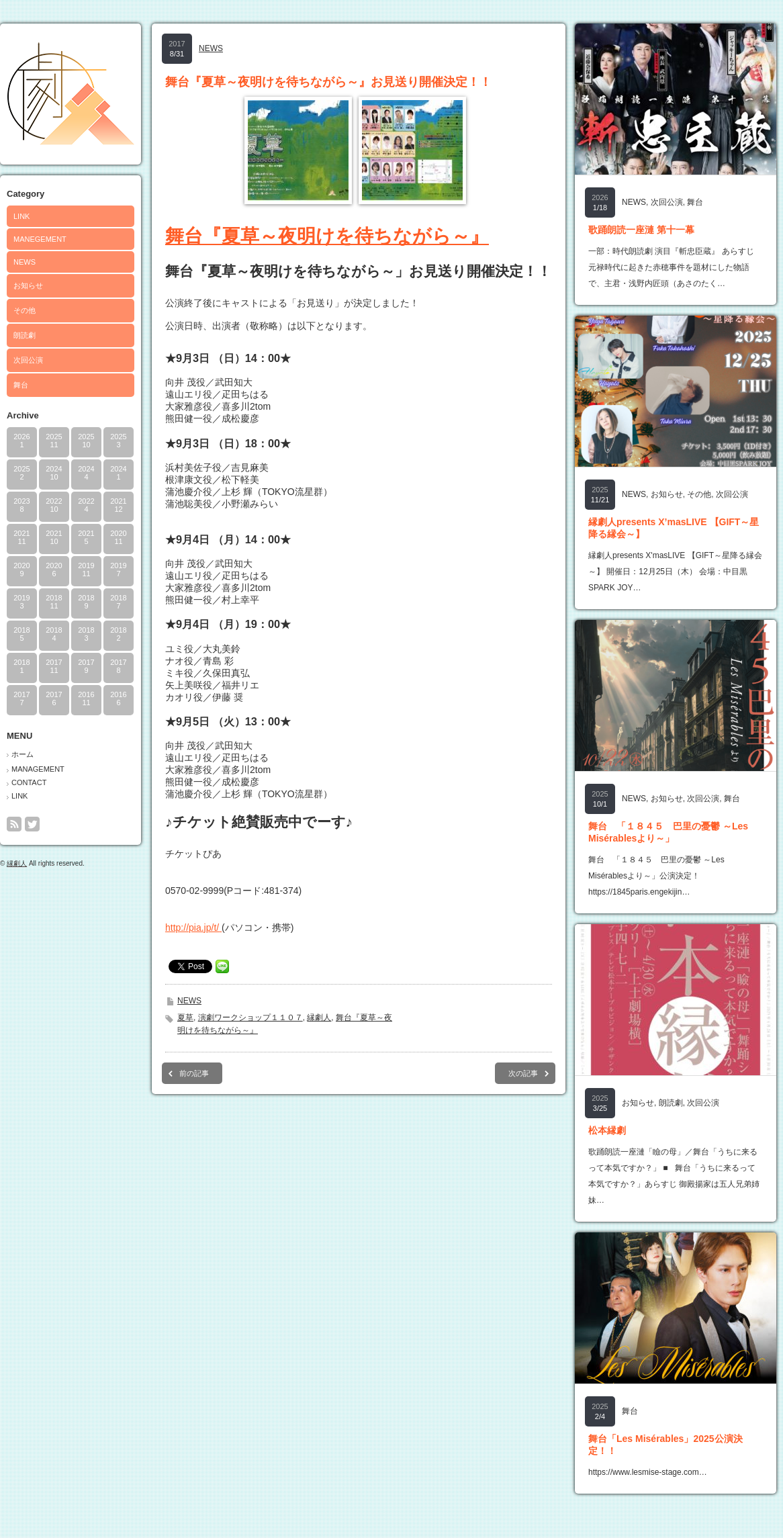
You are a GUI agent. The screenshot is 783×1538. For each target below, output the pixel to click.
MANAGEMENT (37, 769)
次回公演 (28, 360)
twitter (32, 824)
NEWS (24, 262)
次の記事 (523, 1073)
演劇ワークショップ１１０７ (250, 1017)
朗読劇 (24, 335)
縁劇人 (17, 863)
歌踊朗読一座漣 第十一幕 (641, 229)
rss (14, 824)
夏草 (185, 1017)
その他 (24, 310)
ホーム (22, 754)
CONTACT (28, 782)
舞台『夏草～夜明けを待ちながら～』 (327, 236)
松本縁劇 (607, 1130)
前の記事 (194, 1073)
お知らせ (28, 285)
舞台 (20, 385)
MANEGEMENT (39, 239)
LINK (21, 216)
